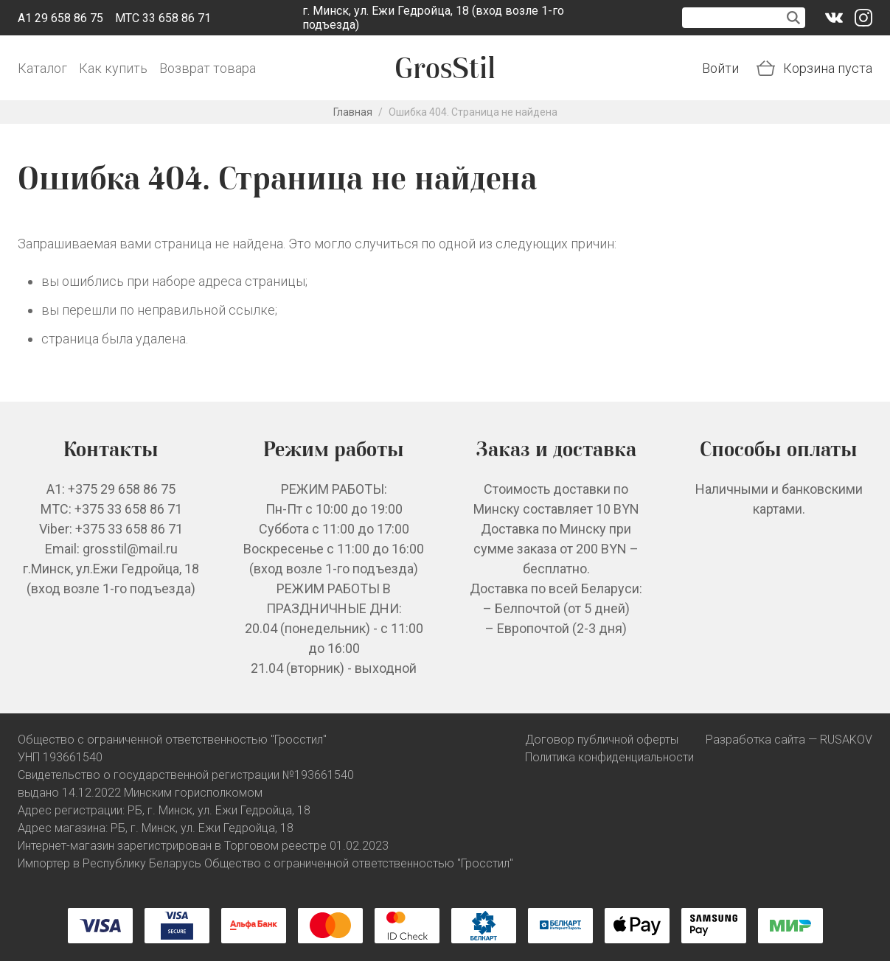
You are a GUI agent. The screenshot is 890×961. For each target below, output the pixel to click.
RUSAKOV (846, 740)
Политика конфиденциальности (609, 757)
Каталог (42, 68)
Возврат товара (207, 68)
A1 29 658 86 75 (60, 18)
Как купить (113, 68)
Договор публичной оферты (601, 740)
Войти (720, 68)
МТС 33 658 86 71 (163, 18)
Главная (352, 112)
